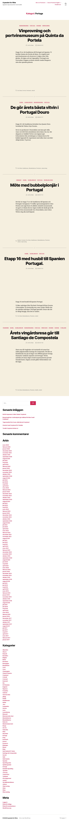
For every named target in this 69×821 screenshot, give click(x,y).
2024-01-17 (40, 117)
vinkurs (5, 783)
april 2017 (5, 633)
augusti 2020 (6, 559)
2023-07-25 (40, 342)
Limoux (5, 707)
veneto (5, 779)
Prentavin (29, 90)
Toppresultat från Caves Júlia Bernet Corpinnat (16, 421)
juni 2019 (5, 584)
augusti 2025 (6, 458)
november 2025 (7, 452)
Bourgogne (6, 662)
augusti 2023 (6, 500)
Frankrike (6, 327)
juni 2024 (5, 481)
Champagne (6, 670)
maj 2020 (5, 563)
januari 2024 (6, 491)
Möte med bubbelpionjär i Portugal (34, 187)
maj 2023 (5, 506)
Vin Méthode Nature (8, 781)
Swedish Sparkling (8, 768)
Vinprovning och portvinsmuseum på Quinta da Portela (34, 35)
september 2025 (7, 456)
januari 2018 (6, 615)
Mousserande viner (8, 715)
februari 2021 (6, 549)
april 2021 (5, 545)
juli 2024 (5, 479)
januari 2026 (6, 448)
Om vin (5, 727)
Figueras (5, 688)
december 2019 (7, 572)
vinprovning (44, 168)
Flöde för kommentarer (9, 805)
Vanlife (36, 389)
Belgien (5, 657)
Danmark (5, 680)
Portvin (24, 90)
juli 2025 (5, 460)
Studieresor (58, 4)
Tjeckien (5, 770)
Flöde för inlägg (7, 803)
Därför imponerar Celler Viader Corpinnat (14, 413)
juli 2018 (5, 604)
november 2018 (7, 596)
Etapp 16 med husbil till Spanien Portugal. (34, 260)
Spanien (38, 25)
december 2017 (7, 617)
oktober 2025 (6, 454)
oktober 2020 (6, 555)
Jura (4, 703)
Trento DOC (6, 773)
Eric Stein (31, 45)
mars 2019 (6, 590)
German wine (6, 694)
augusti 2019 (6, 580)
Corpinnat (5, 674)
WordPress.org (7, 807)
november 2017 (7, 619)
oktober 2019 (6, 576)
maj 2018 (5, 608)
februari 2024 (6, 489)
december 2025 (7, 450)
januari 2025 (6, 467)
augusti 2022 (6, 522)
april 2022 (5, 528)
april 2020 (5, 565)
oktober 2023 (6, 497)
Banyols (5, 653)
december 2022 (7, 514)
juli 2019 (5, 582)
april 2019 (5, 588)
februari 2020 (6, 569)
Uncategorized (7, 777)
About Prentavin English (53, 2)
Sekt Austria (6, 758)
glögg (4, 696)
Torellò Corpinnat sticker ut (10, 427)
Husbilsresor (29, 102)
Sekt (4, 756)
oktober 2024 (6, 473)
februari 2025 (6, 465)
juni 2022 (5, 526)
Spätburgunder (7, 764)
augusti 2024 (6, 477)
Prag (4, 736)
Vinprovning (46, 25)
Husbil (21, 102)
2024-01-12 (40, 194)
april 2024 (5, 485)
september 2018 (7, 600)
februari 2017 (6, 637)
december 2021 (7, 534)
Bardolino (5, 655)
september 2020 (7, 557)
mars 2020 (6, 567)
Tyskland (63, 327)
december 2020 (7, 551)
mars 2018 (6, 611)
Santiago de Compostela (10, 752)
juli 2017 (5, 627)
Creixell (5, 676)
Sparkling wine (48, 179)
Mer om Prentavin (40, 2)
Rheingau (5, 744)
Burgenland (6, 664)
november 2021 (7, 535)
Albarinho (5, 649)
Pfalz (4, 731)
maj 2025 (5, 461)
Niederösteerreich (8, 723)
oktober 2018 (6, 598)
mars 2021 (6, 547)
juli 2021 (5, 539)
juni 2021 (5, 541)
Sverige (57, 327)
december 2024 (7, 469)
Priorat (4, 740)
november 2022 (7, 516)
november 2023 (7, 495)
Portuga (32, 25)
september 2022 (7, 520)
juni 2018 (5, 606)
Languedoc (6, 705)
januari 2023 (6, 512)
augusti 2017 (6, 625)
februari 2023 (6, 510)
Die (3, 682)
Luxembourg (6, 711)
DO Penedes (6, 684)
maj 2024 (5, 483)
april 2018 (5, 609)
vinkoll (33, 90)
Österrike (5, 729)
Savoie (4, 754)
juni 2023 (5, 504)
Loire (4, 709)
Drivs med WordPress (25, 817)
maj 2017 (5, 631)
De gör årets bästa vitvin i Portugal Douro (34, 109)
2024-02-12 (40, 45)
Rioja (4, 748)
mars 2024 (6, 487)
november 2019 (7, 574)
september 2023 (7, 498)
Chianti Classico (7, 672)
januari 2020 (6, 571)
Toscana (5, 772)
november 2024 (7, 471)
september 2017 (7, 623)
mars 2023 (6, 508)
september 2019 (7, 578)
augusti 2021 (6, 537)
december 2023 (7, 493)
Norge (4, 725)
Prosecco (5, 742)
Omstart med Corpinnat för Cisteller (13, 424)
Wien (4, 787)
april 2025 (5, 463)
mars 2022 (6, 530)
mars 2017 (6, 635)
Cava (4, 666)
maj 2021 (5, 543)
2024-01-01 (40, 268)
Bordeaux (5, 661)
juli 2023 (5, 502)
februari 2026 (6, 446)
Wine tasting (6, 791)
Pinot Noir (5, 733)
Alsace (4, 651)
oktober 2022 (6, 518)
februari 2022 (6, 532)
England (5, 686)
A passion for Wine (9, 2)
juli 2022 (5, 524)
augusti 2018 (6, 602)
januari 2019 (6, 594)
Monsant (5, 713)
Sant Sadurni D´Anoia (9, 750)
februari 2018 (6, 613)
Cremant (19, 179)
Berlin (4, 659)
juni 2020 (5, 561)
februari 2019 (6, 592)
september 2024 (7, 475)
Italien (4, 701)
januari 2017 (6, 639)
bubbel (19, 240)
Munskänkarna (24, 25)
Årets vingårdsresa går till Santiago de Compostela (34, 334)
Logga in (5, 801)
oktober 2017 (6, 621)
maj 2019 (5, 586)
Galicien (5, 692)
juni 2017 (5, 629)
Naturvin (5, 721)
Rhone (4, 746)
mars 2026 (6, 444)
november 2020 (7, 553)
